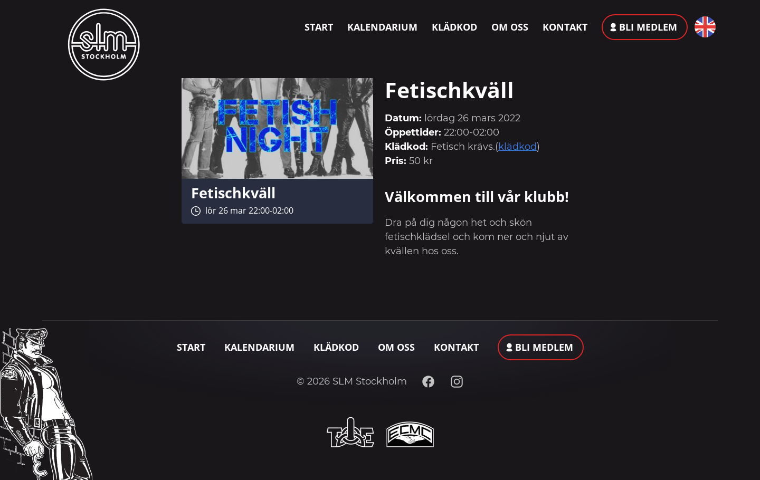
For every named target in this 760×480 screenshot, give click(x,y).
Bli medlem (648, 27)
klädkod (517, 146)
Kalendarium (382, 27)
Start (319, 27)
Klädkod (454, 27)
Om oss (509, 27)
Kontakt (565, 27)
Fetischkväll (233, 193)
